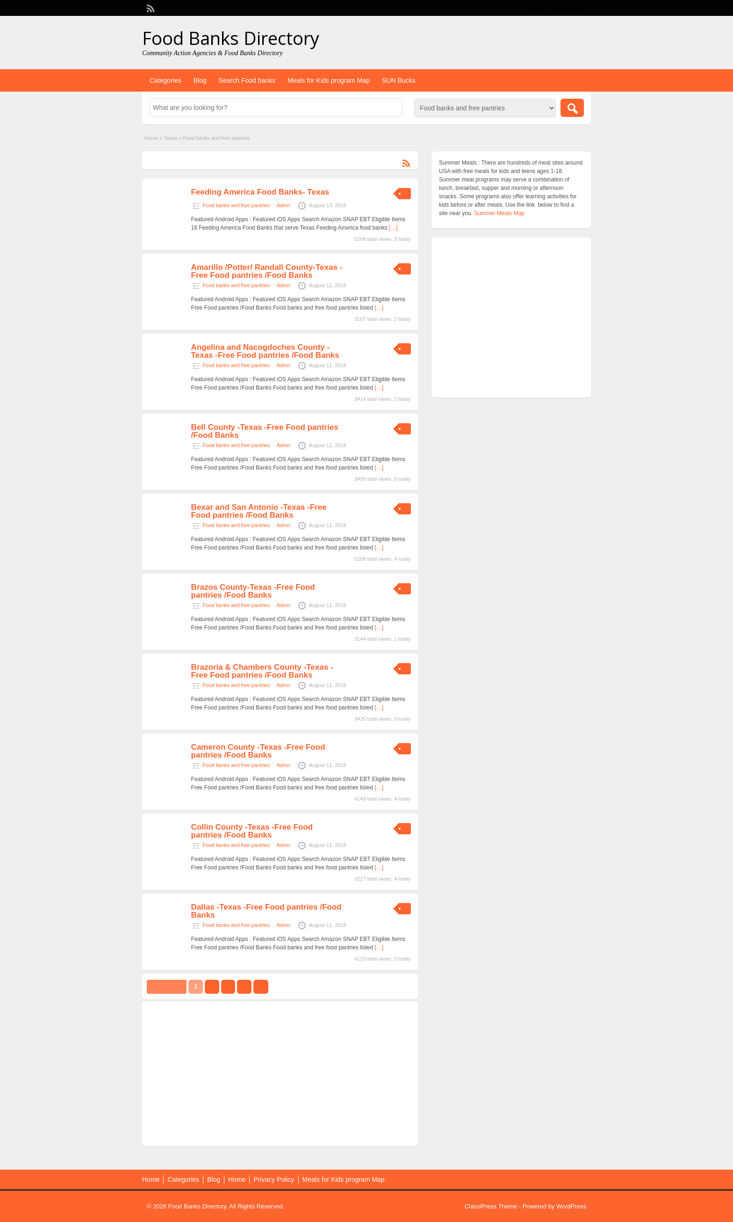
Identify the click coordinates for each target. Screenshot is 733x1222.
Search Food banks (247, 80)
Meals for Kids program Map (328, 80)
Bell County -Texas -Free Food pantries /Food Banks (264, 431)
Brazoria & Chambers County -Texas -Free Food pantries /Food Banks (262, 671)
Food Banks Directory (230, 38)
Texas (170, 138)
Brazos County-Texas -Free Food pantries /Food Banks (253, 591)
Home (151, 138)
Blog (200, 80)
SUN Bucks (399, 80)
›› (261, 986)
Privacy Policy (273, 1179)
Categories (165, 80)
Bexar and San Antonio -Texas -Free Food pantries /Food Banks (259, 511)
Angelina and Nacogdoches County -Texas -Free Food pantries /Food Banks (265, 351)
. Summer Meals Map (498, 213)
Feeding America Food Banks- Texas (260, 192)
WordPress (571, 1206)
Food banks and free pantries (236, 205)
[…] (393, 227)
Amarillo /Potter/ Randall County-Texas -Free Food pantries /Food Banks (267, 271)
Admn (283, 205)
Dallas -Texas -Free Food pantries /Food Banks (266, 911)
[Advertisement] (280, 1073)
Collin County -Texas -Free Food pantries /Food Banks (252, 831)
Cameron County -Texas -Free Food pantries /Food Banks (258, 751)
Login (579, 8)
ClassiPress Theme (491, 1206)
